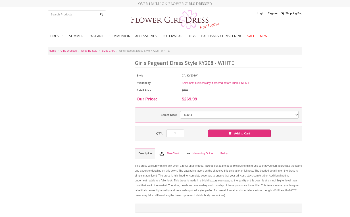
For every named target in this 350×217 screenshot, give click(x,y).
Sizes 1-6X (108, 50)
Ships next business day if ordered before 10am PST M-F (216, 83)
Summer (76, 36)
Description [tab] (145, 153)
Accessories (146, 36)
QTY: (159, 133)
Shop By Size (89, 50)
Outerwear (172, 36)
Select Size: (169, 115)
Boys (192, 36)
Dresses (57, 36)
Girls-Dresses (68, 50)
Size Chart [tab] (169, 153)
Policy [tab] (223, 153)
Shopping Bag (291, 13)
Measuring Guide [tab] (200, 153)
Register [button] (273, 13)
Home (52, 50)
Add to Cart (239, 133)
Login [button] (260, 13)
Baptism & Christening (221, 36)
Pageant (96, 36)
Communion (119, 36)
